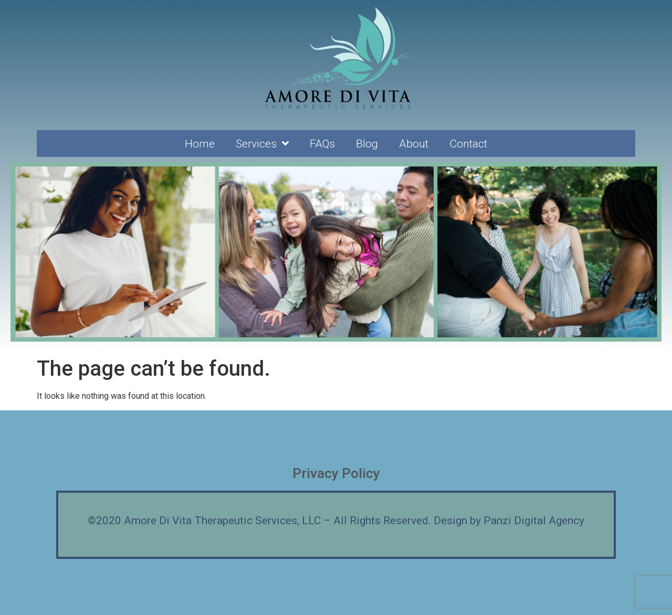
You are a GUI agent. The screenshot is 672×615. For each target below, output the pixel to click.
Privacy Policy (336, 473)
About (413, 143)
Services (262, 143)
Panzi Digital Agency (534, 520)
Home (200, 143)
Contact (468, 143)
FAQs (322, 143)
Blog (367, 143)
